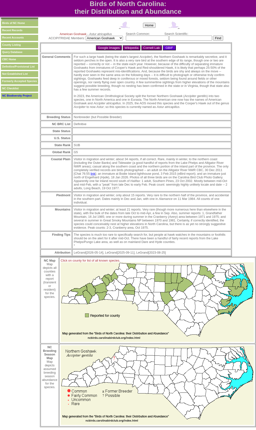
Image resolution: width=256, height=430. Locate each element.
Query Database (12, 52)
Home (149, 25)
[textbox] (147, 38)
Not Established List (15, 73)
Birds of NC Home (13, 23)
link (93, 173)
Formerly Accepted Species (19, 81)
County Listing (11, 44)
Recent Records (12, 30)
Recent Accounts (13, 37)
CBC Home (9, 59)
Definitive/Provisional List (18, 66)
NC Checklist (10, 88)
